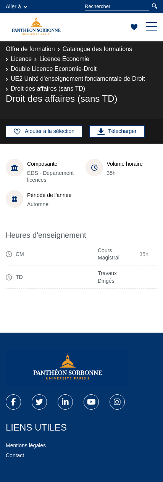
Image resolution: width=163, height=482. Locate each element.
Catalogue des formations (97, 49)
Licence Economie (64, 59)
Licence (21, 59)
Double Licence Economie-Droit (54, 69)
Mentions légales (26, 445)
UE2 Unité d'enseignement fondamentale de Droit (78, 78)
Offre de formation (30, 49)
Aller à (16, 6)
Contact (15, 455)
